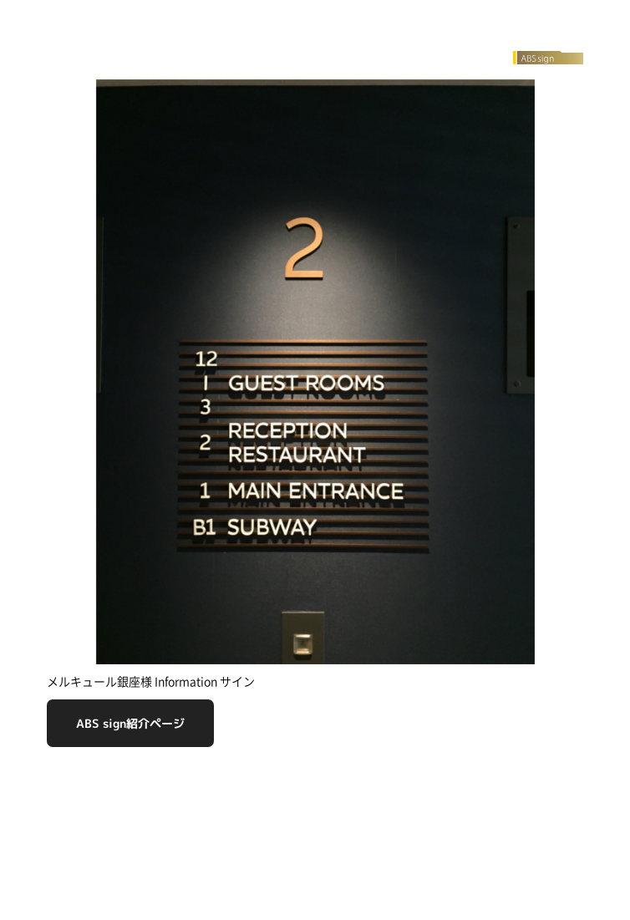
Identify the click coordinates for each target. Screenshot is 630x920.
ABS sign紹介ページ (130, 723)
